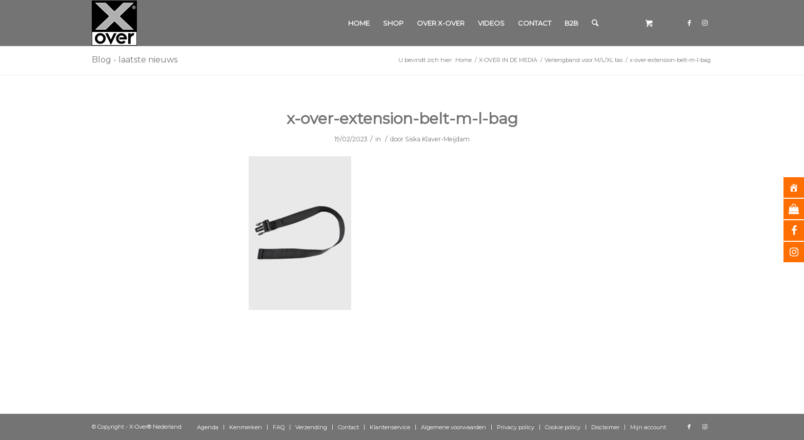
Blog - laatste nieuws (134, 60)
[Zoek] (595, 23)
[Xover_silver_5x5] (114, 23)
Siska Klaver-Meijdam (437, 139)
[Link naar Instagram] (704, 22)
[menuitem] (358, 23)
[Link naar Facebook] (689, 22)
